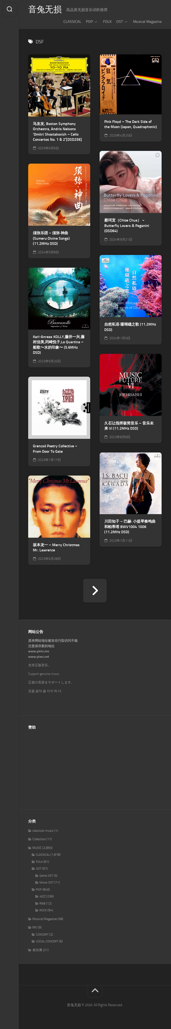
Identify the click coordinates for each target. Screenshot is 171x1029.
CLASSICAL (72, 21)
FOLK (107, 21)
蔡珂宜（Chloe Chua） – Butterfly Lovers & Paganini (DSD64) (126, 225)
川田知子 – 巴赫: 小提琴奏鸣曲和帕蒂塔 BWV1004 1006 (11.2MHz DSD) (129, 526)
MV (34, 927)
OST (119, 21)
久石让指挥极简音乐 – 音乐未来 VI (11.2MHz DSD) (129, 426)
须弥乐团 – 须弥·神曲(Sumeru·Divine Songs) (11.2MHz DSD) (51, 238)
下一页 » (95, 590)
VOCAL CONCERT (47, 941)
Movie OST (46, 882)
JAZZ (42, 896)
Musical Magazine (147, 21)
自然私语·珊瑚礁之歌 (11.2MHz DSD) (130, 327)
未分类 (37, 950)
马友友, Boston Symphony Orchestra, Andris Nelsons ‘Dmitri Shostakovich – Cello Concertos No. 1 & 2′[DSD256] (57, 131)
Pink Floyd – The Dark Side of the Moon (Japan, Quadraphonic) (130, 124)
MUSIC (37, 848)
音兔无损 (45, 10)
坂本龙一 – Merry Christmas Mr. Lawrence (56, 548)
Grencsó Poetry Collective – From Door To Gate (55, 449)
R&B (42, 903)
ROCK (43, 910)
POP (89, 21)
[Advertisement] (95, 767)
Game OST (46, 875)
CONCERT (42, 934)
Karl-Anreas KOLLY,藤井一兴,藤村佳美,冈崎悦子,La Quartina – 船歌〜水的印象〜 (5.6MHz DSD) (59, 345)
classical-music (43, 831)
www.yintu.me (38, 651)
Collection (39, 839)
